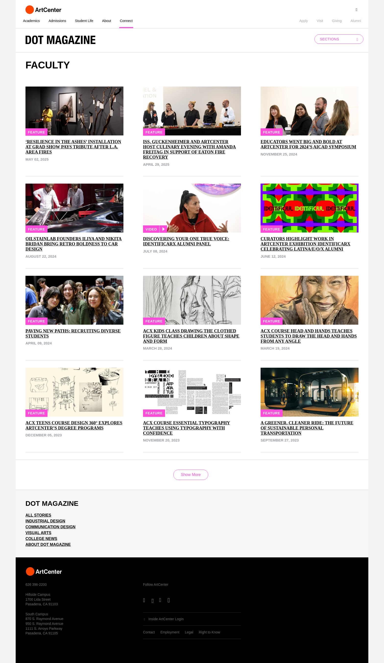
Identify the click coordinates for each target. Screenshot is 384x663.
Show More (191, 475)
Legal (189, 632)
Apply (303, 21)
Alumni (355, 21)
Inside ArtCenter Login (166, 619)
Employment (170, 632)
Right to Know (209, 632)
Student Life (84, 21)
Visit (320, 21)
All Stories (38, 515)
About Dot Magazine (48, 544)
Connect (126, 21)
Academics (31, 21)
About (106, 21)
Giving (337, 21)
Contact (149, 632)
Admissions (57, 21)
